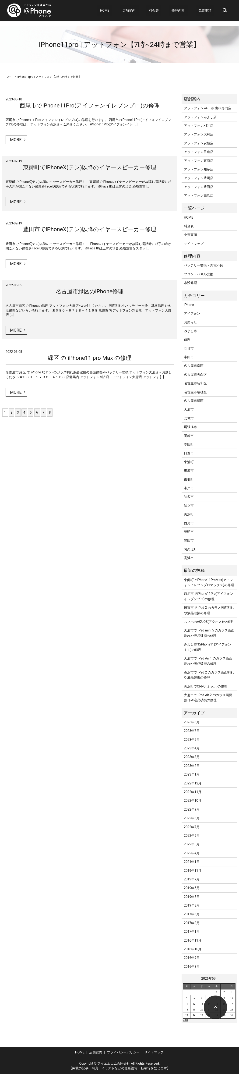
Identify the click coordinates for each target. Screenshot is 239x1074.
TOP (8, 76)
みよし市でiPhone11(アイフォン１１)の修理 (208, 646)
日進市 (189, 453)
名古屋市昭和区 (195, 383)
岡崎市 (189, 436)
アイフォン (192, 313)
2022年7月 (192, 827)
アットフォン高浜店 (198, 195)
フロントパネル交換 (198, 274)
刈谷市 (189, 348)
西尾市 (189, 523)
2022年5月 (192, 844)
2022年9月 (192, 809)
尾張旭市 (190, 427)
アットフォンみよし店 (200, 117)
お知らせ (190, 322)
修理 (187, 339)
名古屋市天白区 (195, 374)
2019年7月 (192, 879)
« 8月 (185, 1020)
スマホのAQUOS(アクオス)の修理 (208, 622)
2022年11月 (192, 792)
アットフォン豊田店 (198, 187)
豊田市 (189, 540)
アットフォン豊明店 (198, 178)
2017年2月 (192, 923)
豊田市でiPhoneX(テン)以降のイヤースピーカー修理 (89, 229)
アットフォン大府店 (198, 134)
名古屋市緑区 (194, 401)
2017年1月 (192, 931)
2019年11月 (192, 870)
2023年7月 (192, 731)
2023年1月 (192, 774)
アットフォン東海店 (198, 161)
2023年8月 (192, 722)
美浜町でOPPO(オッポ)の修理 (206, 686)
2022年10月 (192, 800)
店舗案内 (141, 10)
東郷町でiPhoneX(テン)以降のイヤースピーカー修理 (89, 167)
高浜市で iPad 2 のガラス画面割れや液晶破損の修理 (209, 674)
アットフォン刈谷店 (198, 126)
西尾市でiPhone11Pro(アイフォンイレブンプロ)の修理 (89, 105)
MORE (15, 139)
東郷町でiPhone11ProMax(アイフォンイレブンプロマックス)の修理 (209, 582)
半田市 (189, 357)
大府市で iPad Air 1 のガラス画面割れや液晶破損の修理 (208, 660)
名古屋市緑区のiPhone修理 (90, 291)
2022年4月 (192, 853)
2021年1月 (192, 862)
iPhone (189, 305)
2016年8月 (192, 966)
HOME (122, 10)
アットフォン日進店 (198, 152)
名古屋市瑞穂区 (195, 392)
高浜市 (189, 558)
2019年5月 (192, 897)
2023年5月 (192, 739)
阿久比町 (190, 549)
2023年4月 (192, 748)
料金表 (164, 10)
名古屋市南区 (194, 366)
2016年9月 (192, 958)
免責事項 (207, 10)
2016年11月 (192, 940)
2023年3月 (192, 757)
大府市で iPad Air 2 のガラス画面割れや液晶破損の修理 (208, 697)
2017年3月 (192, 914)
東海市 (189, 470)
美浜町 (189, 514)
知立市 (189, 505)
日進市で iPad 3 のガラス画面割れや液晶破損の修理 (209, 610)
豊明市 (189, 532)
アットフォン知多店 (198, 169)
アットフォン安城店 (198, 143)
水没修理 (190, 283)
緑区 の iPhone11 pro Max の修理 (89, 358)
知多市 (189, 497)
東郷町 (189, 479)
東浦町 (189, 462)
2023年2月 (192, 766)
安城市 (189, 418)
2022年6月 (192, 835)
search (225, 10)
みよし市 (190, 331)
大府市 (189, 409)
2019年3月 (192, 905)
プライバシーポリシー (123, 1052)
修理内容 (183, 10)
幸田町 (189, 444)
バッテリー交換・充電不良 (203, 265)
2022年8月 (192, 818)
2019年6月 (192, 888)
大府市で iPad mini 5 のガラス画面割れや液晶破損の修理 (209, 632)
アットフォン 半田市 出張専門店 (207, 108)
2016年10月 (192, 949)
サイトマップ (194, 243)
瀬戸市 (189, 488)
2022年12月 (192, 783)
